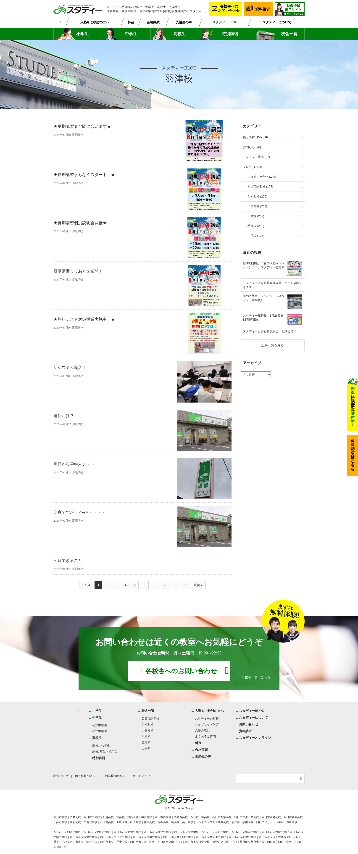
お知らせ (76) (252, 147)
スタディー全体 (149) (261, 176)
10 (155, 585)
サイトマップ (142, 776)
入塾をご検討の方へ (95, 22)
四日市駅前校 (151, 718)
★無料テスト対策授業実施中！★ (84, 319)
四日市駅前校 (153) (260, 186)
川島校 (146, 736)
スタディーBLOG (225, 22)
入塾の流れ (202, 730)
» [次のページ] (186, 585)
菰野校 (146, 742)
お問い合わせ (248, 724)
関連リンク (60, 776)
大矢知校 (148, 730)
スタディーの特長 (206, 718)
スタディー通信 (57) (256, 157)
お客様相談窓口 (116, 776)
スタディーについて (277, 22)
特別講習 (230, 34)
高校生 (179, 34)
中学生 (131, 34)
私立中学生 (99, 731)
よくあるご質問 (205, 736)
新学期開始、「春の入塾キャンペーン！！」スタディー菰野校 (263, 265)
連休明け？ (63, 416)
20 (165, 585)
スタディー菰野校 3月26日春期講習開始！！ (263, 317)
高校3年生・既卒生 (105, 751)
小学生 (82, 34)
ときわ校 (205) (257, 196)
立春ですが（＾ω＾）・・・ (79, 512)
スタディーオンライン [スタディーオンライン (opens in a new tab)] (255, 737)
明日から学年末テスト (74, 464)
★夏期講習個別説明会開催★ (80, 223)
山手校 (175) (255, 236)
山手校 (146, 748)
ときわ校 (148, 724)
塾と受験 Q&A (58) (255, 137)
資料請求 (262, 9)
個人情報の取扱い (87, 776)
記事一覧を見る (272, 345)
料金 (131, 22)
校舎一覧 (289, 34)
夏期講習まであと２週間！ (78, 271)
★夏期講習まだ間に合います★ (82, 126)
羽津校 (79, 135)
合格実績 (153, 22)
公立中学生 (99, 725)
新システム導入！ (69, 368)
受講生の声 (185, 22)
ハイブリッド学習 (207, 724)
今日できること (67, 561)
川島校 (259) (255, 216)
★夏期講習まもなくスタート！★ (84, 175)
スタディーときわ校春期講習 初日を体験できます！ (272, 285)
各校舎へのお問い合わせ (229, 8)
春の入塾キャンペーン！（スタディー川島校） (263, 298)
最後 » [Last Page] (198, 585)
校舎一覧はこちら (257, 677)
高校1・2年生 (101, 745)
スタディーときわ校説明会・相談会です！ (271, 331)
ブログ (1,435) (252, 166)
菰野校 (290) (255, 226)
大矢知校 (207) (257, 206)
